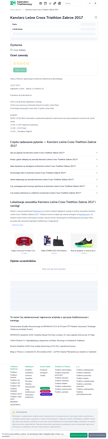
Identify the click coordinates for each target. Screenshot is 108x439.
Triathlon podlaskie (83, 373)
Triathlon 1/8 (15, 386)
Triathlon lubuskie (61, 378)
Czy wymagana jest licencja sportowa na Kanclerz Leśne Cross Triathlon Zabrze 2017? (54, 186)
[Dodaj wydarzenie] (89, 3)
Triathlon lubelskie (62, 381)
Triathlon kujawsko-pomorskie (62, 374)
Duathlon (28, 370)
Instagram (43, 373)
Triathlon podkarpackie (85, 370)
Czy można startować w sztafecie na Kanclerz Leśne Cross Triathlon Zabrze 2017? (54, 193)
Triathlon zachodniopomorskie (84, 393)
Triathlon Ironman (13, 376)
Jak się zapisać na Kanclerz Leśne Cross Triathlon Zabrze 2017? (54, 153)
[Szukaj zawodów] (72, 3)
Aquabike (28, 378)
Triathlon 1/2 (15, 380)
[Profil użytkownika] (95, 3)
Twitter (42, 375)
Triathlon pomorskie (83, 375)
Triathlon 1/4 (15, 383)
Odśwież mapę (17, 225)
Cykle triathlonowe (30, 390)
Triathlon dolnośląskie (63, 370)
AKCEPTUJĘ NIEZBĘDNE (97, 435)
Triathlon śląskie (82, 378)
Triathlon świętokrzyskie (85, 381)
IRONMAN (14, 402)
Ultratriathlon (15, 405)
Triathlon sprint (16, 394)
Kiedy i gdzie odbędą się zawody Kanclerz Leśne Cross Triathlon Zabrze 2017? (54, 159)
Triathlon (13, 372)
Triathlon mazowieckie (63, 389)
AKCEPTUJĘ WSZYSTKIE (79, 435)
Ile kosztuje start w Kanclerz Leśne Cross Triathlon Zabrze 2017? (54, 173)
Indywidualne (30, 387)
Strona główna (15, 10)
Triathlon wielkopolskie (85, 389)
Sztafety (28, 384)
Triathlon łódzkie (61, 383)
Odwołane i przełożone (29, 396)
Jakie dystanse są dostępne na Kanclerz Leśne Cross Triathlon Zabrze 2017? (54, 166)
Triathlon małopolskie (63, 386)
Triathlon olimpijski (13, 390)
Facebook (43, 370)
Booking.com (38, 211)
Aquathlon (29, 373)
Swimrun (28, 375)
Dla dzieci (28, 381)
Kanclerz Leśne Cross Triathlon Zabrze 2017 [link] (41, 10)
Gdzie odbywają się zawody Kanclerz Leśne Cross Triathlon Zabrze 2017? (54, 179)
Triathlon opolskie (61, 392)
